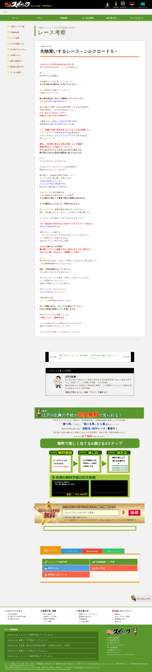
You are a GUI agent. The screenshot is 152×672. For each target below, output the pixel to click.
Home (5, 12)
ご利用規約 (113, 647)
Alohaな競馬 (12, 614)
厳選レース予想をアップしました (33, 640)
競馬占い (118, 614)
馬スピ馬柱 (47, 614)
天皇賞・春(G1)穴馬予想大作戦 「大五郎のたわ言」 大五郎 (44, 645)
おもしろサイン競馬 (122, 616)
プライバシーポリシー (117, 645)
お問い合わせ (114, 642)
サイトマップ (114, 652)
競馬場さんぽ (120, 619)
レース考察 (47, 621)
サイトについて (136, 18)
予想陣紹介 (83, 619)
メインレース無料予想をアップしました (36, 635)
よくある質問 (88, 18)
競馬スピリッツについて (88, 614)
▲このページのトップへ (140, 597)
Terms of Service (60, 669)
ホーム (15, 18)
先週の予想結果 (49, 619)
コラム (39, 18)
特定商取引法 (114, 640)
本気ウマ (118, 621)
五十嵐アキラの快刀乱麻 (16, 616)
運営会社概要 (114, 637)
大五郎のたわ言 (13, 619)
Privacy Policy (46, 669)
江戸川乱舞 (70, 377)
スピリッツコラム (14, 611)
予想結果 (63, 18)
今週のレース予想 (50, 616)
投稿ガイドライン (116, 650)
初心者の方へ (112, 18)
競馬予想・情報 (49, 611)
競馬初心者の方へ (85, 616)
